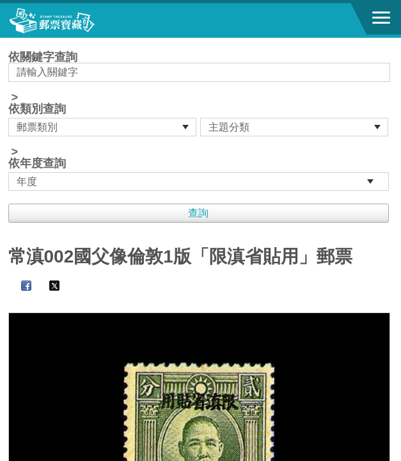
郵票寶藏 (80, 20)
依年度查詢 (37, 163)
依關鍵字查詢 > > (200, 121)
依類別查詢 (37, 109)
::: (12, 43)
